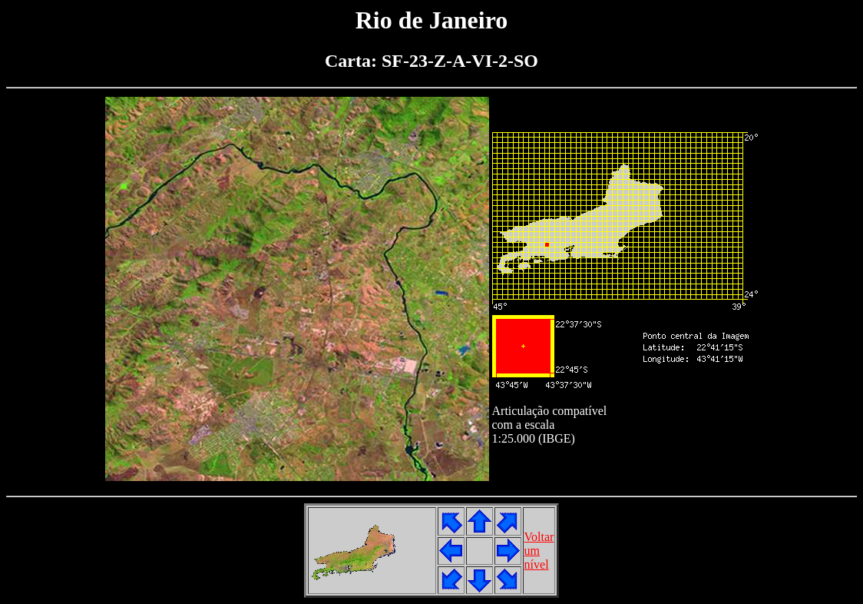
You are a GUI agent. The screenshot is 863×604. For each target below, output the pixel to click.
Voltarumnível (539, 550)
